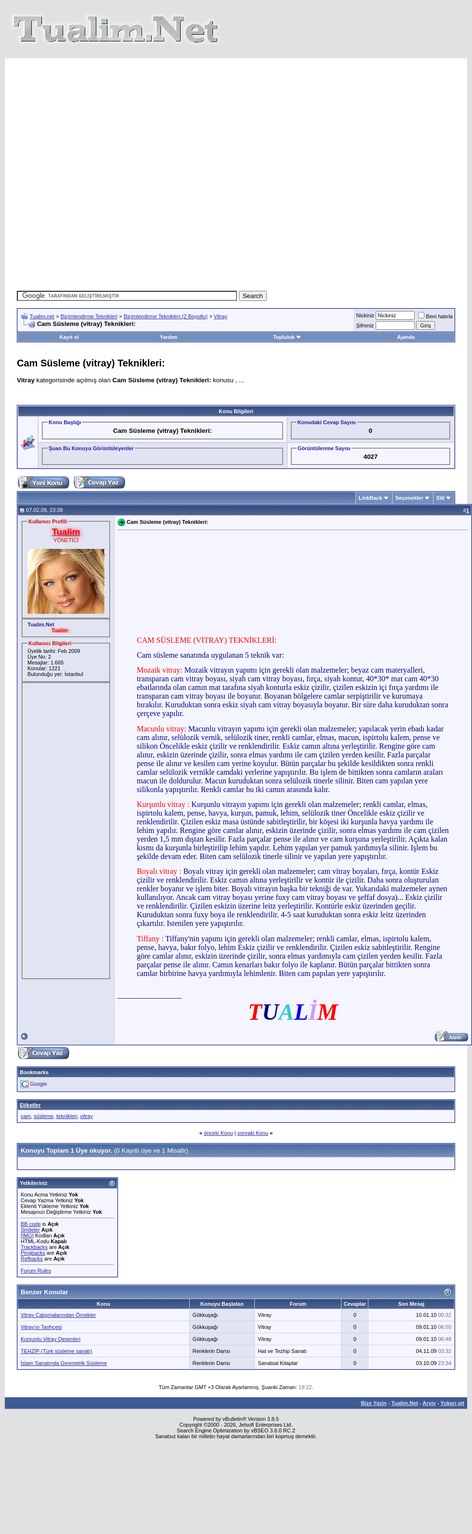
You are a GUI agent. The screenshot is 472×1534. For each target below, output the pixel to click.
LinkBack (370, 504)
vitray (86, 1122)
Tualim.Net (405, 1409)
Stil (440, 504)
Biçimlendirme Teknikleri (89, 322)
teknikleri (66, 1122)
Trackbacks (34, 1253)
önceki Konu (218, 1139)
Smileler (30, 1235)
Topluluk (287, 343)
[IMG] (27, 1241)
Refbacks (32, 1264)
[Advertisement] (227, 173)
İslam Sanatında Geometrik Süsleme (64, 1369)
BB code (31, 1230)
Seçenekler (409, 504)
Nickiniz (365, 321)
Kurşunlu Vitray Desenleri (50, 1345)
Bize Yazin (374, 1409)
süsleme (43, 1122)
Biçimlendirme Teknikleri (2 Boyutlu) (166, 322)
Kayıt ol (69, 343)
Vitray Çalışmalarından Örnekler (58, 1321)
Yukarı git (452, 1409)
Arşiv (429, 1409)
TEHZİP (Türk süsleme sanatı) (56, 1357)
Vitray (220, 322)
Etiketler (30, 1111)
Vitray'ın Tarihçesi (41, 1333)
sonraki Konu (252, 1139)
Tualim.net (42, 322)
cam (26, 1122)
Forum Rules (36, 1276)
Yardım (169, 343)
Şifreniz (365, 331)
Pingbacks (33, 1258)
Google (38, 1089)
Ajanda (406, 343)
